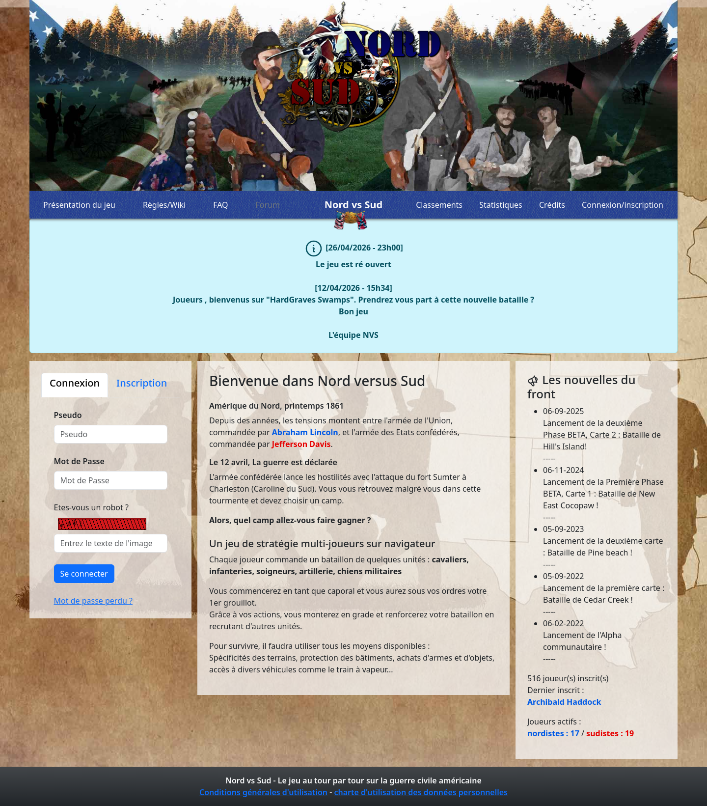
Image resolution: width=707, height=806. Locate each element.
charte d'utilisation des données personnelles (421, 792)
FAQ (220, 204)
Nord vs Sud (353, 205)
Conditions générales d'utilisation (263, 792)
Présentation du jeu (79, 204)
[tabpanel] (110, 502)
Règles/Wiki (164, 204)
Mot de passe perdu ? (93, 600)
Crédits (552, 204)
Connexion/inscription (622, 204)
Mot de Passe (79, 461)
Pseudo (68, 415)
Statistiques (500, 204)
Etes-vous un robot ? (91, 507)
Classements (439, 204)
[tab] (74, 385)
